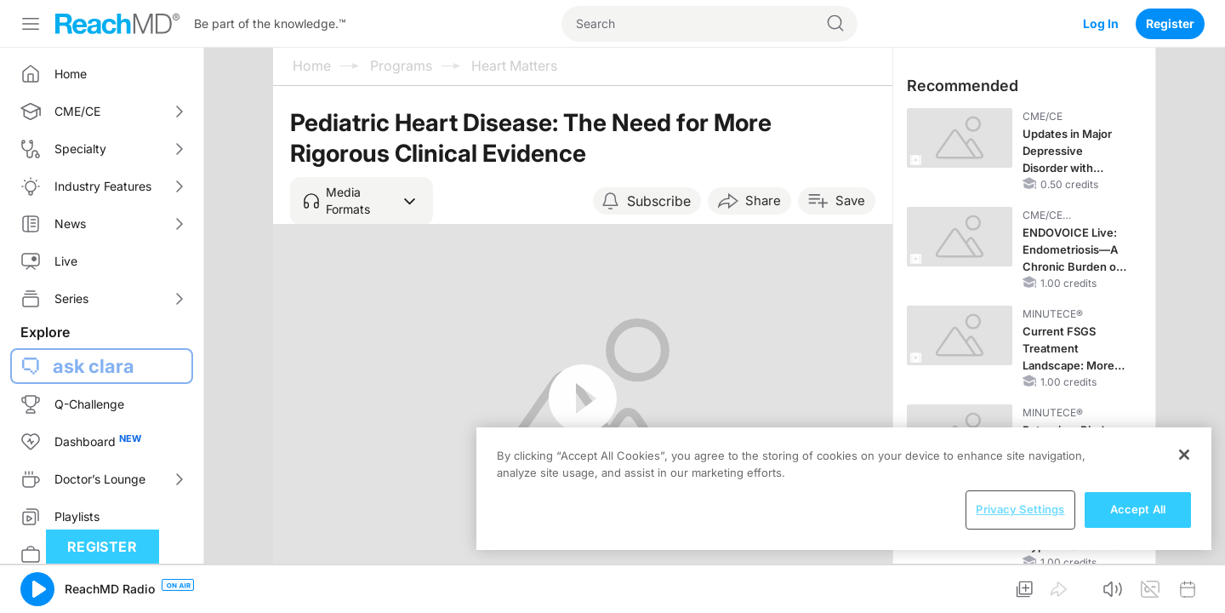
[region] (843, 488)
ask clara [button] (93, 366)
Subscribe (659, 200)
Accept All (1137, 509)
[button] (361, 201)
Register (1170, 23)
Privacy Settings (1020, 509)
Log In (1101, 23)
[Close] (1184, 454)
